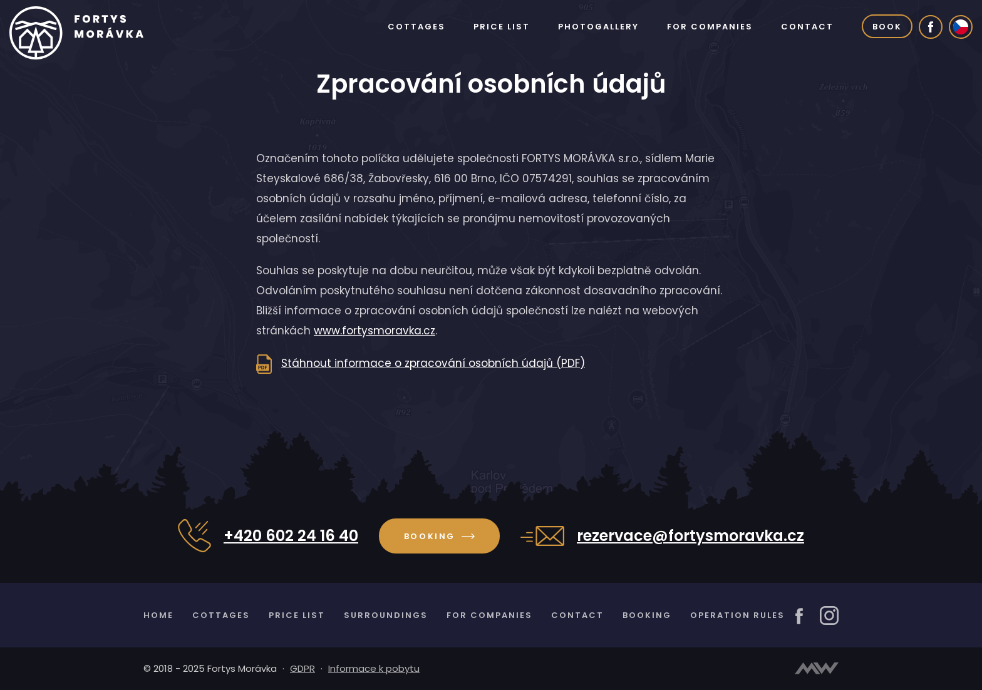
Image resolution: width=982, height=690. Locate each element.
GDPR (302, 668)
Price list (501, 27)
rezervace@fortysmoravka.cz (690, 536)
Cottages (416, 27)
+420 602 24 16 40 (291, 536)
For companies (710, 27)
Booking (439, 536)
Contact (807, 27)
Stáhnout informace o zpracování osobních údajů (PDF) (433, 363)
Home (158, 615)
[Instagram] (829, 615)
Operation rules (737, 615)
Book (887, 27)
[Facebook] (931, 27)
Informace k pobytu (374, 668)
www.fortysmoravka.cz (374, 330)
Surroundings (386, 615)
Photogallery (598, 27)
